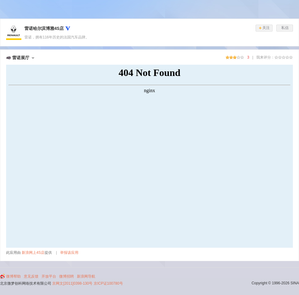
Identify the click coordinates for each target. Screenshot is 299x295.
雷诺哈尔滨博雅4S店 (44, 28)
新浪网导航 (86, 276)
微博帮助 (13, 276)
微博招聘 (66, 276)
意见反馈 (31, 276)
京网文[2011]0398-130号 (72, 283)
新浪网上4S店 (33, 252)
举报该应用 (69, 252)
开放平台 (48, 276)
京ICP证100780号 (108, 283)
